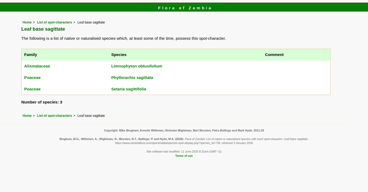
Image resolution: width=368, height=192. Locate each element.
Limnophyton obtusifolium (136, 66)
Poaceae (32, 77)
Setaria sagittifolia (128, 89)
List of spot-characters (54, 22)
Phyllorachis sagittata (132, 77)
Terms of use (184, 155)
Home (27, 22)
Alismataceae (37, 66)
